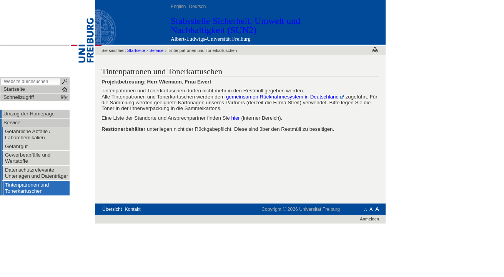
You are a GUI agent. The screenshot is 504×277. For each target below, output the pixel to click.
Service (157, 50)
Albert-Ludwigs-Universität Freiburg (211, 39)
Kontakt (133, 209)
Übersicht (112, 209)
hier (235, 118)
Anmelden (369, 219)
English (178, 6)
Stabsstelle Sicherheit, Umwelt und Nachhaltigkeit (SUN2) (235, 25)
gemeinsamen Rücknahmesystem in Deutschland (282, 97)
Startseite (136, 50)
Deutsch (197, 6)
